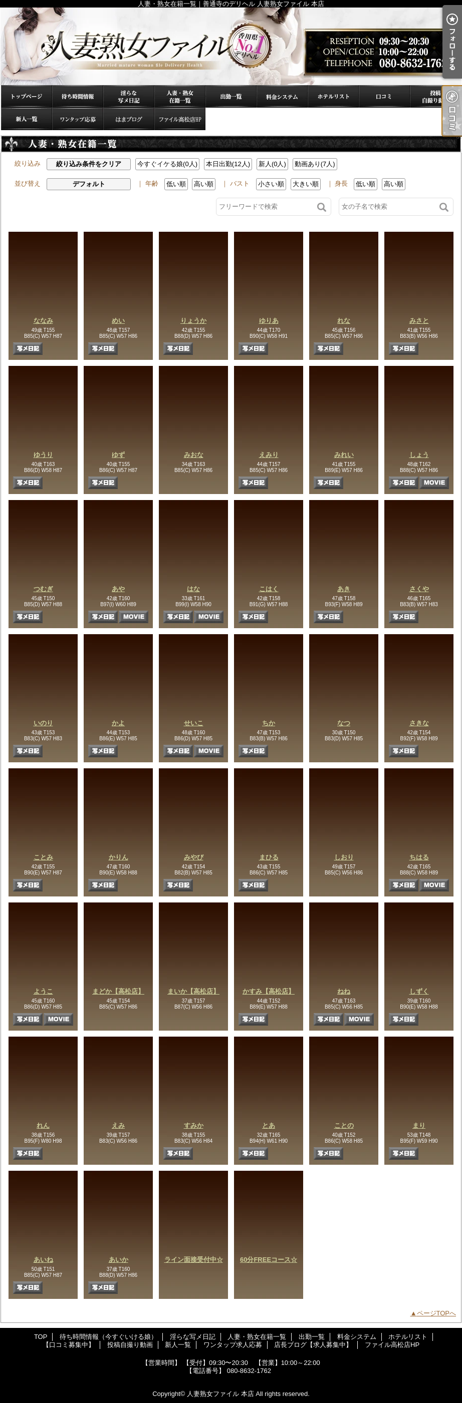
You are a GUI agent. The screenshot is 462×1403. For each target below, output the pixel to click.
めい (118, 320)
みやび (193, 857)
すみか (193, 1125)
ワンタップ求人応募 (77, 119)
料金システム (282, 96)
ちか (268, 723)
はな (193, 589)
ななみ (43, 320)
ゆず (118, 454)
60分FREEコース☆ (268, 1259)
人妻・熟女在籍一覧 (179, 96)
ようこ (43, 991)
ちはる (419, 857)
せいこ (193, 723)
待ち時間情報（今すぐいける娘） (77, 96)
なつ (343, 723)
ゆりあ (269, 320)
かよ (118, 723)
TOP (26, 96)
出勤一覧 (231, 96)
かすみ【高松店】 (269, 991)
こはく (269, 589)
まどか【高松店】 (118, 991)
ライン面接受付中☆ (193, 1259)
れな (343, 320)
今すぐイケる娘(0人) (167, 164)
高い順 (203, 184)
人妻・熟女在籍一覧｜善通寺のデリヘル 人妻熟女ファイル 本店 (231, 46)
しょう (419, 454)
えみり (269, 454)
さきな (419, 723)
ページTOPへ (436, 1313)
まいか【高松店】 (193, 991)
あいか (118, 1259)
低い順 (176, 184)
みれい (344, 454)
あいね (43, 1259)
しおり (344, 857)
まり (418, 1125)
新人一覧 (26, 119)
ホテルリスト (333, 96)
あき (343, 589)
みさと (419, 320)
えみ (118, 1125)
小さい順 (271, 184)
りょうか (193, 320)
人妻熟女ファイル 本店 (220, 1393)
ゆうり (43, 454)
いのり (43, 723)
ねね (343, 991)
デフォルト (89, 184)
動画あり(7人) (315, 164)
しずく (419, 991)
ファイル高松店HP (179, 119)
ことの (344, 1125)
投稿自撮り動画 (435, 96)
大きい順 (306, 184)
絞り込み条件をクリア (88, 164)
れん (43, 1125)
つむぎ (43, 589)
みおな (193, 454)
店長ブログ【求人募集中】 (128, 119)
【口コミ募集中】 (384, 96)
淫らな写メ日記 (128, 96)
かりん (118, 857)
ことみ (43, 857)
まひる (269, 857)
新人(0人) (272, 164)
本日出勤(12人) (228, 164)
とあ (268, 1125)
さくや (419, 589)
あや (118, 589)
